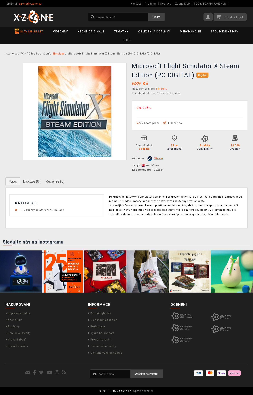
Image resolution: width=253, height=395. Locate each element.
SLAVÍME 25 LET (29, 31)
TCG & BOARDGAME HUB (210, 3)
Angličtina (150, 165)
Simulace (58, 210)
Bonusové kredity (18, 333)
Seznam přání (148, 123)
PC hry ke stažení (37, 210)
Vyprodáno (144, 107)
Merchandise (190, 31)
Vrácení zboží (15, 339)
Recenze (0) (55, 181)
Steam (158, 158)
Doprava (165, 3)
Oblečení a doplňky (154, 31)
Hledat (156, 17)
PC (22, 210)
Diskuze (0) (31, 181)
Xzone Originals (91, 31)
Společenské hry (224, 31)
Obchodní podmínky (102, 346)
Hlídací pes (172, 123)
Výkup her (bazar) (101, 333)
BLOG (127, 40)
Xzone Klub (182, 3)
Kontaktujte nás (99, 313)
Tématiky (121, 31)
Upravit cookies (16, 346)
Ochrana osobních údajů (105, 352)
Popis (12, 181)
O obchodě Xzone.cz (102, 319)
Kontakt (136, 3)
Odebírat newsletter (146, 373)
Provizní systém (100, 339)
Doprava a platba (17, 313)
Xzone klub (13, 319)
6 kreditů (161, 88)
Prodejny (151, 3)
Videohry (60, 31)
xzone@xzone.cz (24, 3)
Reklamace (96, 326)
